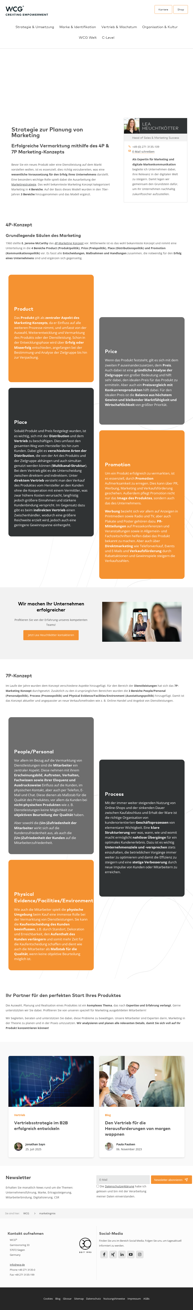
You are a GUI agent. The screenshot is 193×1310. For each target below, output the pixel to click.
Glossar (67, 1298)
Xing (113, 1254)
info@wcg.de (17, 1264)
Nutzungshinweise (114, 1298)
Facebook (104, 1254)
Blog (57, 1298)
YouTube (131, 1254)
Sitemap (79, 1298)
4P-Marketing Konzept (69, 243)
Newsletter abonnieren (168, 1179)
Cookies (48, 1298)
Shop (181, 9)
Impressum (134, 1298)
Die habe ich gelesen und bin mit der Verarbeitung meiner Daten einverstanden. (121, 1191)
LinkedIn (122, 1254)
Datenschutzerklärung (119, 1186)
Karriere (163, 9)
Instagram (140, 1254)
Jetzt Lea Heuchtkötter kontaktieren (51, 635)
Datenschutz (93, 1298)
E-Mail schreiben (143, 151)
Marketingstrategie (23, 184)
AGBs (146, 1298)
